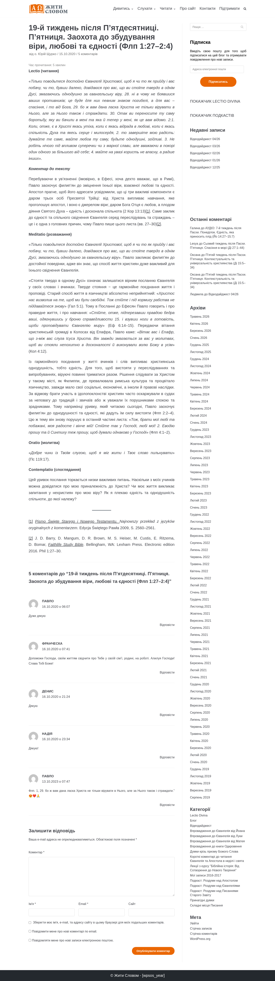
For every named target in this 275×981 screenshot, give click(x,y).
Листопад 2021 (200, 606)
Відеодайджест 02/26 (205, 153)
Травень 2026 (199, 316)
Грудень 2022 (199, 514)
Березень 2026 (200, 330)
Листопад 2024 (200, 366)
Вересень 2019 (200, 790)
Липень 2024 (199, 380)
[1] (148, 211)
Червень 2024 (200, 387)
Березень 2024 (200, 408)
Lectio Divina (199, 815)
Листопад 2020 (200, 691)
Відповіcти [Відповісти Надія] (167, 757)
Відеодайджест (200, 825)
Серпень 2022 (200, 542)
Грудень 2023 (199, 429)
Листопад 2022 (200, 521)
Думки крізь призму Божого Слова (214, 851)
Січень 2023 (198, 507)
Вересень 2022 (200, 535)
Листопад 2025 (200, 352)
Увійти (194, 923)
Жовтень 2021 (200, 613)
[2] (159, 224)
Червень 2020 (200, 726)
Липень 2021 (199, 634)
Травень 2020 (199, 733)
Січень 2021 (198, 677)
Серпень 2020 (200, 712)
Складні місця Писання (206, 905)
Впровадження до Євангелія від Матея (217, 841)
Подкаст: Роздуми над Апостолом (214, 880)
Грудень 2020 (199, 684)
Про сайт (188, 8)
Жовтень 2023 (200, 443)
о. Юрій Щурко (45, 54)
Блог (193, 820)
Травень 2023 (199, 479)
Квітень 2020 (199, 740)
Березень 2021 (200, 663)
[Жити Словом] (48, 8)
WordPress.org (200, 938)
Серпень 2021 (200, 627)
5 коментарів (88, 54)
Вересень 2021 (200, 620)
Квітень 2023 (199, 486)
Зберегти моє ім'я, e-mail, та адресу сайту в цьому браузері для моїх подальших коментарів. (98, 922)
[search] (244, 8)
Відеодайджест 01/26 (205, 160)
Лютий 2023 (198, 500)
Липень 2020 (199, 719)
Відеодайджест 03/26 (205, 146)
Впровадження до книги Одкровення (216, 846)
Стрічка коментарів (203, 933)
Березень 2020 (200, 748)
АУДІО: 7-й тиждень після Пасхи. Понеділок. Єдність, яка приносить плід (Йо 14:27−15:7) (215, 232)
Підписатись (218, 81)
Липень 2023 (199, 465)
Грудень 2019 (199, 769)
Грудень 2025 (199, 344)
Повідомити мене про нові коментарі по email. (64, 931)
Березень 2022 (200, 578)
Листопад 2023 (200, 436)
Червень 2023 (200, 472)
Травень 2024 (199, 394)
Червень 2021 (200, 641)
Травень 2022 (199, 564)
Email (83, 904)
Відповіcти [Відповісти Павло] (167, 624)
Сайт (132, 904)
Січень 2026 (198, 337)
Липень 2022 (199, 550)
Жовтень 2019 (200, 783)
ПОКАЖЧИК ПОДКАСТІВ (212, 115)
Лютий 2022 (198, 585)
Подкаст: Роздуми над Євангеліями (215, 885)
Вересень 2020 (200, 705)
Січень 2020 (198, 762)
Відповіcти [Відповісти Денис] (167, 714)
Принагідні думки (202, 900)
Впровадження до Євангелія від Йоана (217, 831)
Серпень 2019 (200, 797)
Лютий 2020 (198, 755)
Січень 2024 (198, 422)
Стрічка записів (201, 928)
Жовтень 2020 (200, 698)
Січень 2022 (198, 592)
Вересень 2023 (200, 451)
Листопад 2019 (200, 776)
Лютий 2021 (198, 670)
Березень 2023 (200, 493)
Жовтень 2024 (200, 373)
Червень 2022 (200, 557)
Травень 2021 (199, 649)
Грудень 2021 (199, 599)
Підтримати (229, 8)
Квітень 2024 (199, 401)
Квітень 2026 (199, 323)
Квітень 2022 (199, 571)
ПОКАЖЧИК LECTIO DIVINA (215, 101)
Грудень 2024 (199, 359)
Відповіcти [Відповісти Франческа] (167, 672)
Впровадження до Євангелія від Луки (216, 836)
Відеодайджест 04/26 (205, 139)
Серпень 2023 (200, 458)
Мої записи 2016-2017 (205, 875)
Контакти (207, 8)
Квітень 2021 (199, 656)
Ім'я (32, 904)
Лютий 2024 (198, 415)
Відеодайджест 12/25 (205, 167)
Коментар (36, 852)
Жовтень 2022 (200, 528)
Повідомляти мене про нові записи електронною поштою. (73, 940)
